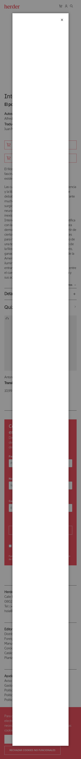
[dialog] (40, 379)
